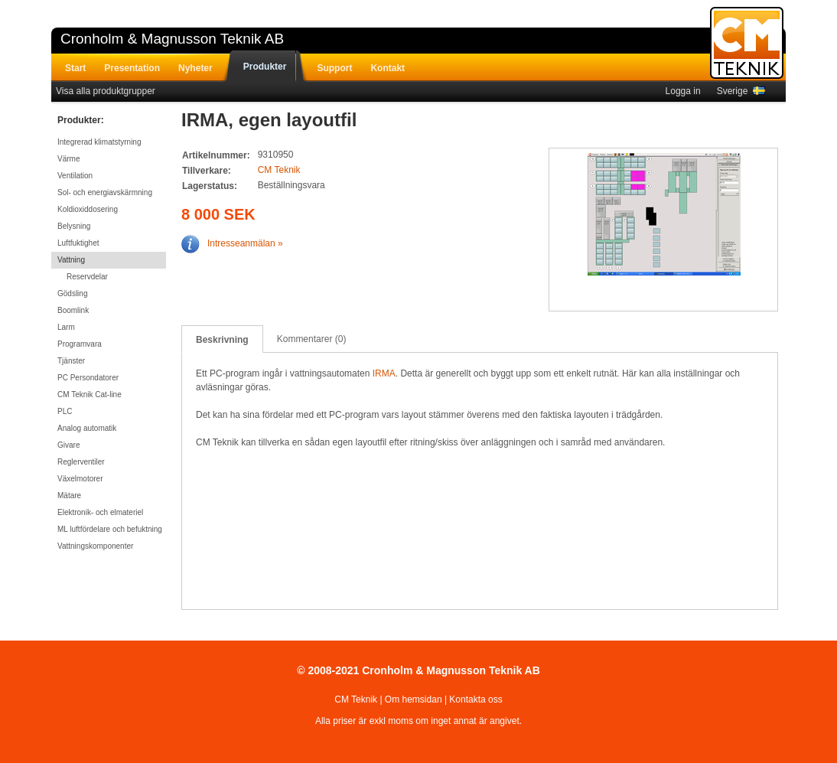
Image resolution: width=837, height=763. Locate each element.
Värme (68, 159)
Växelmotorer (80, 478)
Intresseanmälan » (232, 243)
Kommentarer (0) (312, 339)
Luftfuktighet (78, 243)
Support (334, 68)
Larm (66, 327)
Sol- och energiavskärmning (104, 192)
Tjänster (71, 361)
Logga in (683, 91)
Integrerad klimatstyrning (99, 142)
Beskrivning (222, 339)
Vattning (71, 260)
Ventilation (75, 175)
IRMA (384, 373)
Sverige (741, 91)
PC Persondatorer (88, 377)
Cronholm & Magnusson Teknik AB (172, 39)
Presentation (132, 68)
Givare (68, 445)
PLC (64, 411)
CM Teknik (279, 170)
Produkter (265, 66)
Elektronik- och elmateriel (100, 512)
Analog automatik (86, 428)
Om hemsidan (413, 699)
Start (75, 68)
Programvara (79, 344)
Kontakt (387, 68)
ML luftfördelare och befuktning (109, 529)
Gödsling (72, 293)
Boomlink (73, 310)
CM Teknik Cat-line (89, 394)
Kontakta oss (475, 699)
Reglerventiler (81, 462)
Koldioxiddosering (87, 209)
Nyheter (195, 68)
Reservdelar (87, 276)
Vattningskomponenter (95, 546)
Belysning (73, 226)
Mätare (69, 495)
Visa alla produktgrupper (105, 91)
